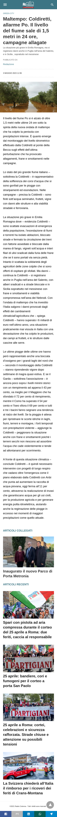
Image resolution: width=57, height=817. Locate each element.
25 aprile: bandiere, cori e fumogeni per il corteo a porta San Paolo (25, 681)
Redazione (8, 64)
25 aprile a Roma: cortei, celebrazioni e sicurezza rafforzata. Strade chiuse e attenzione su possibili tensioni (26, 734)
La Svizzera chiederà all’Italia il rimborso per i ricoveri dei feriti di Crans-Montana (28, 788)
